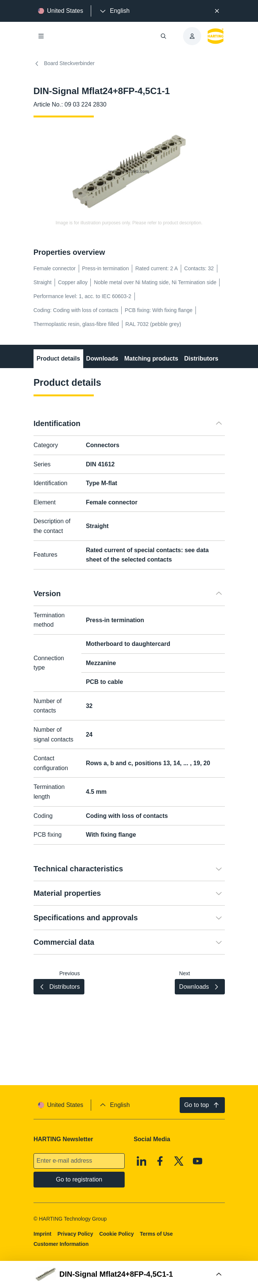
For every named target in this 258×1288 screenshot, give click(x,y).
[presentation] (114, 11)
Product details (58, 358)
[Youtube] (197, 1161)
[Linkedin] (142, 1161)
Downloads (102, 358)
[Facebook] (160, 1161)
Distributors (201, 358)
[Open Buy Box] (129, 1274)
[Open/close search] (163, 36)
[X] (179, 1161)
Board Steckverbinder (64, 63)
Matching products (151, 358)
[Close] (217, 11)
